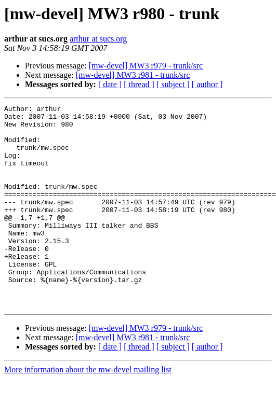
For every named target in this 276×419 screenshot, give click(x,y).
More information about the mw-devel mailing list (88, 410)
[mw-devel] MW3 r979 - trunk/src (146, 65)
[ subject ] (173, 84)
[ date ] (110, 84)
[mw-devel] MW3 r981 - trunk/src (133, 75)
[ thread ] (139, 84)
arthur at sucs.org (98, 38)
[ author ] (207, 84)
